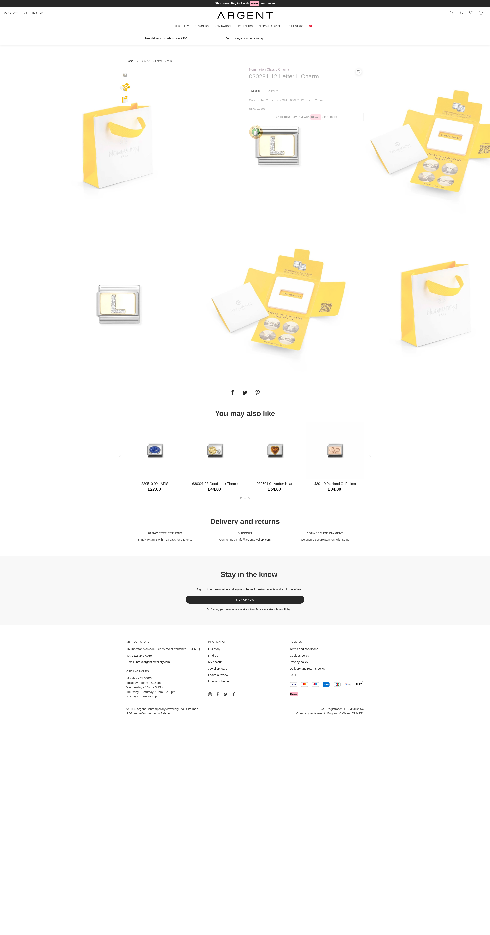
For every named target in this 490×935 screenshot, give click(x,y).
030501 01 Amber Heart (275, 484)
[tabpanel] (118, 145)
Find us (213, 655)
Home (129, 60)
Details (255, 90)
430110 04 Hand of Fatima (335, 484)
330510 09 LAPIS (154, 484)
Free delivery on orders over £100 (166, 38)
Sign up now (245, 599)
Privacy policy (299, 662)
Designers (202, 26)
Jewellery (182, 26)
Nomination (223, 26)
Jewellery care (217, 668)
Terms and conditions (304, 649)
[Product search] (451, 13)
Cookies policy (299, 655)
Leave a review (218, 675)
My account (215, 662)
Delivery (273, 90)
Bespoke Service (269, 26)
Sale (312, 26)
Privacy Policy (283, 609)
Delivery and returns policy (307, 668)
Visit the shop (33, 12)
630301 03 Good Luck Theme (215, 484)
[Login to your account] (461, 13)
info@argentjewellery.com (254, 539)
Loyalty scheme (218, 681)
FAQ (293, 675)
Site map (192, 709)
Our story (11, 12)
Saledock (167, 713)
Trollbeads (244, 26)
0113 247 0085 (142, 655)
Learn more (267, 3)
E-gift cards (295, 26)
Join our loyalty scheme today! (245, 38)
